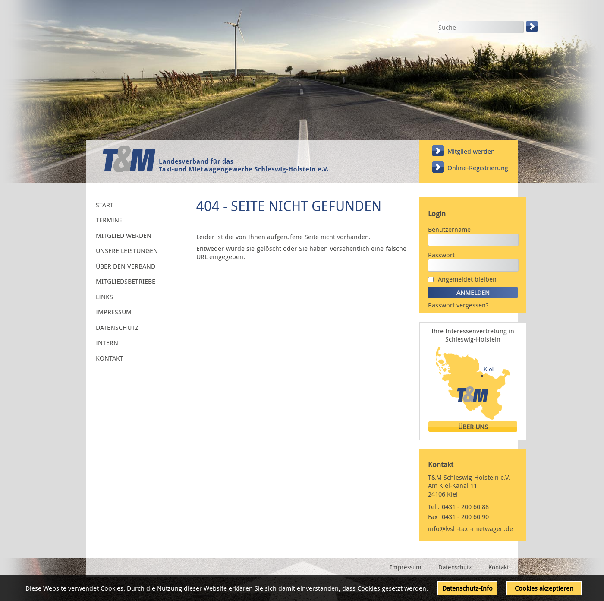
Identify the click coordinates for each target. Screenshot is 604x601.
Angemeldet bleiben (467, 279)
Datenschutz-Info (467, 588)
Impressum (114, 311)
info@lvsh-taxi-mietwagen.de (470, 528)
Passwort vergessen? (458, 304)
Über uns (473, 427)
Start (104, 204)
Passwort (441, 254)
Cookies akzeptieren (544, 588)
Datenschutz (117, 327)
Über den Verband (125, 265)
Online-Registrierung (477, 167)
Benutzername (449, 229)
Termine (109, 219)
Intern (107, 342)
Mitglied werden (471, 151)
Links (104, 296)
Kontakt (109, 357)
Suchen (532, 26)
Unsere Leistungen (127, 250)
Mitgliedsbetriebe (125, 281)
